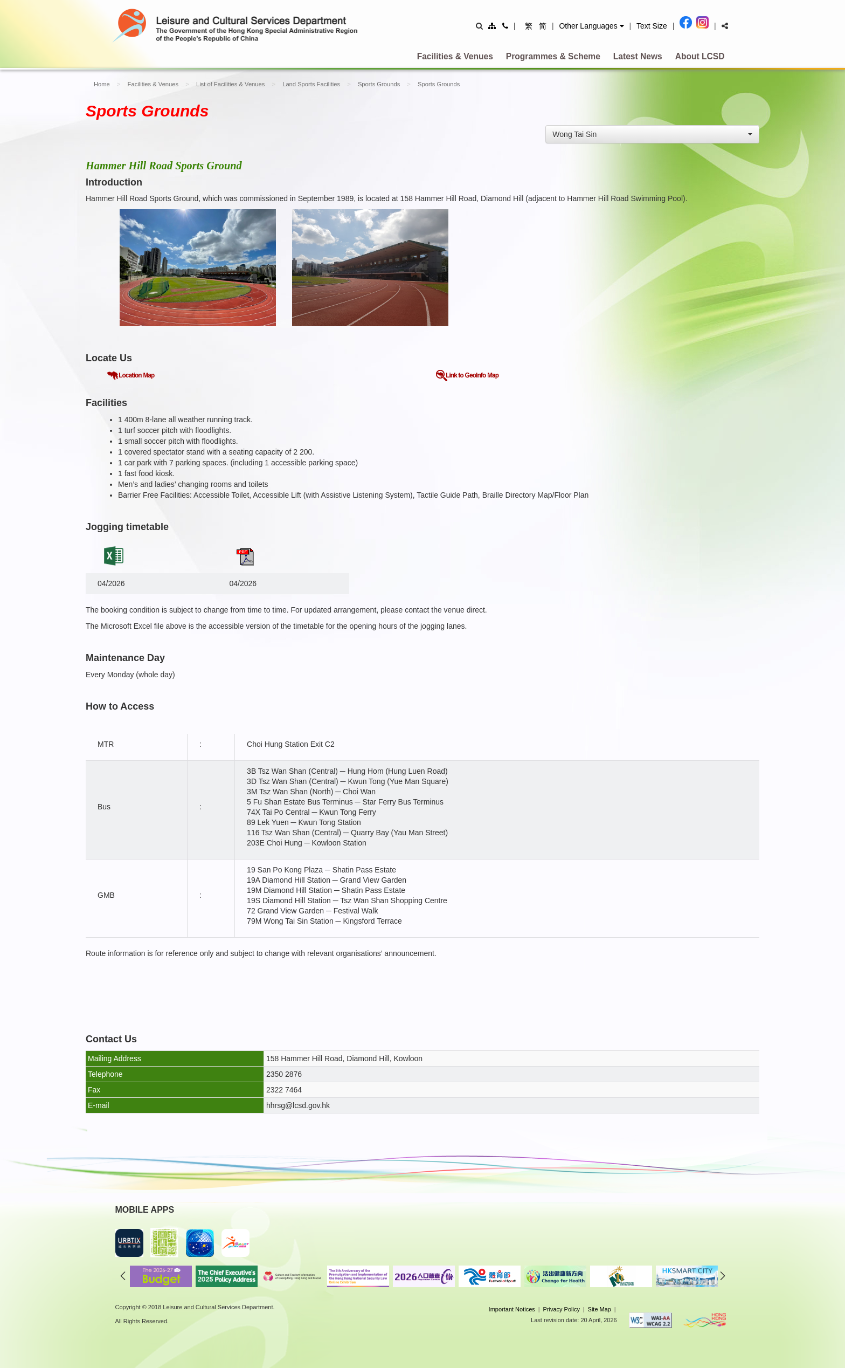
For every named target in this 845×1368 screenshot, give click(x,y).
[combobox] (652, 134)
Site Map (599, 1309)
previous (122, 1276)
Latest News (637, 56)
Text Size (651, 26)
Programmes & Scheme (553, 56)
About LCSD (700, 56)
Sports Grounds (379, 84)
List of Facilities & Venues (230, 84)
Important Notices (512, 1309)
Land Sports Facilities (311, 84)
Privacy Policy (561, 1309)
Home (102, 84)
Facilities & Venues (455, 56)
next (722, 1276)
